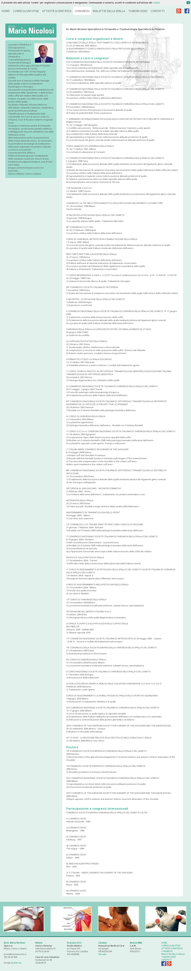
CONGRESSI (82, 11)
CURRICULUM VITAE (26, 11)
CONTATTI (157, 11)
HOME (6, 11)
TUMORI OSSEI (138, 11)
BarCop (17, 962)
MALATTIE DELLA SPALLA (109, 11)
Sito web (102, 954)
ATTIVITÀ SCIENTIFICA (56, 11)
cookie (156, 2)
